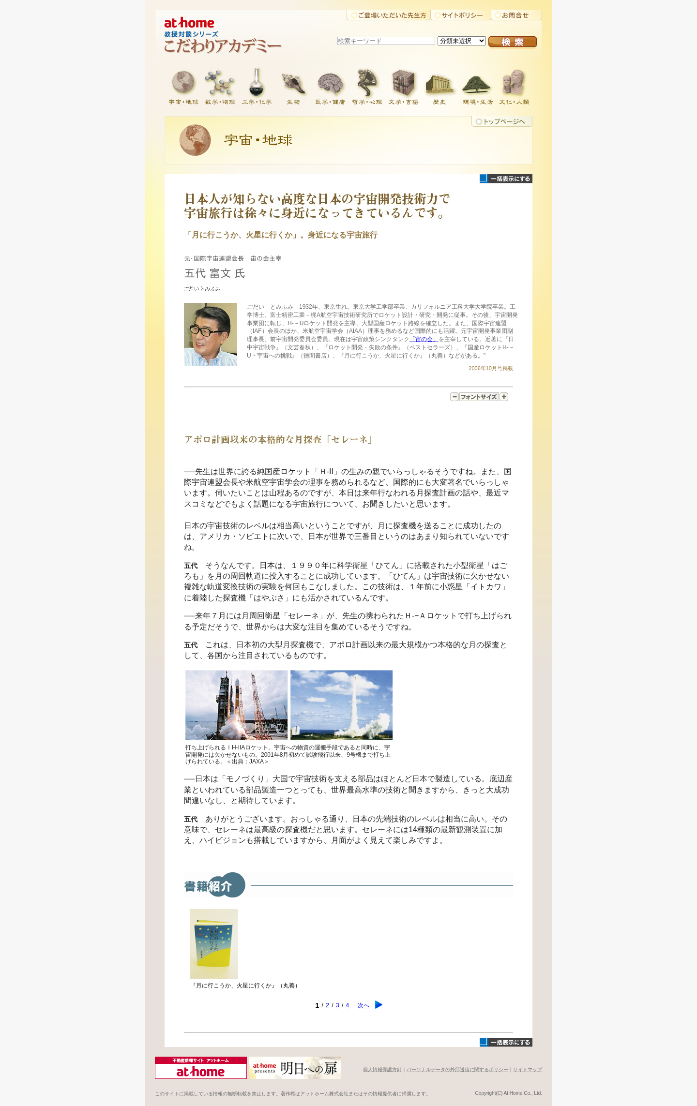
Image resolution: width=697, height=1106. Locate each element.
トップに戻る (501, 121)
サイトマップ (527, 1069)
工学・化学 (256, 84)
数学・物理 (219, 84)
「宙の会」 (424, 339)
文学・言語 (403, 84)
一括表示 (506, 178)
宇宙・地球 (183, 84)
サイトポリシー (460, 15)
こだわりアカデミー (232, 46)
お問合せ (516, 15)
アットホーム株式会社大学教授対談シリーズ (232, 19)
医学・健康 (330, 84)
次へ (363, 1005)
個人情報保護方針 (382, 1069)
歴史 (440, 84)
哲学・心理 (366, 84)
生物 (293, 84)
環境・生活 (477, 84)
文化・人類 (514, 84)
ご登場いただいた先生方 (388, 15)
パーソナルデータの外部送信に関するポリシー (457, 1069)
